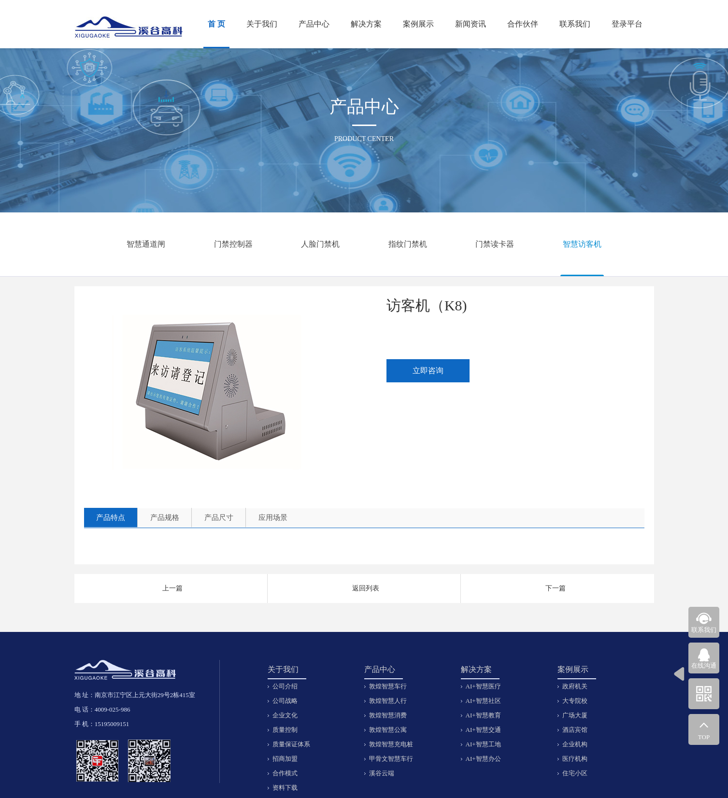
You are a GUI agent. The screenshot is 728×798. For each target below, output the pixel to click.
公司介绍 (285, 686)
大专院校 (574, 700)
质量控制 (285, 729)
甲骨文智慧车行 (391, 758)
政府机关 (574, 686)
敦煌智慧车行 (388, 686)
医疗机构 (574, 758)
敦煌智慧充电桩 (391, 744)
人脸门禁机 (320, 244)
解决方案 (366, 24)
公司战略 (285, 700)
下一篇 (555, 588)
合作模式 (285, 773)
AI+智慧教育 (483, 715)
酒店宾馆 (574, 729)
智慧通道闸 (146, 244)
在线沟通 (703, 665)
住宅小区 (574, 773)
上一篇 (172, 588)
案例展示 (418, 24)
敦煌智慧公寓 (388, 729)
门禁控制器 (233, 244)
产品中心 (314, 24)
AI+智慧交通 (483, 729)
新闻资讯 (470, 24)
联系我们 (574, 24)
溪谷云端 (381, 773)
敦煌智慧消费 (388, 715)
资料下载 (285, 787)
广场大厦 (574, 715)
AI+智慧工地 (483, 744)
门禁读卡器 (494, 244)
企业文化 (285, 715)
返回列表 (365, 588)
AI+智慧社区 (483, 700)
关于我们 (261, 24)
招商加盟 (285, 758)
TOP (704, 737)
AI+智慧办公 (483, 758)
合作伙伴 (522, 24)
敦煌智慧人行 (388, 700)
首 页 (216, 24)
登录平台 (627, 24)
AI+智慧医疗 (483, 686)
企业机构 (574, 744)
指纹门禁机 (407, 244)
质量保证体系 (291, 744)
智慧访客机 (582, 244)
